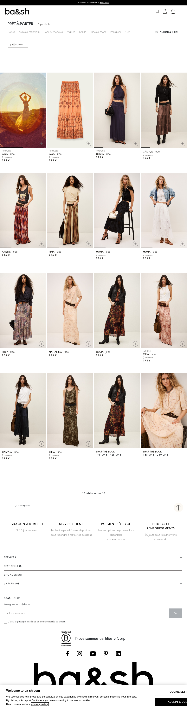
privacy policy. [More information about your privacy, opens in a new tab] (39, 704)
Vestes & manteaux (29, 31)
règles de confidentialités (42, 621)
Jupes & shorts (98, 31)
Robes (11, 31)
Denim (82, 31)
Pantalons (115, 31)
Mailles (71, 31)
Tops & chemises (53, 31)
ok (175, 613)
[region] (93, 696)
